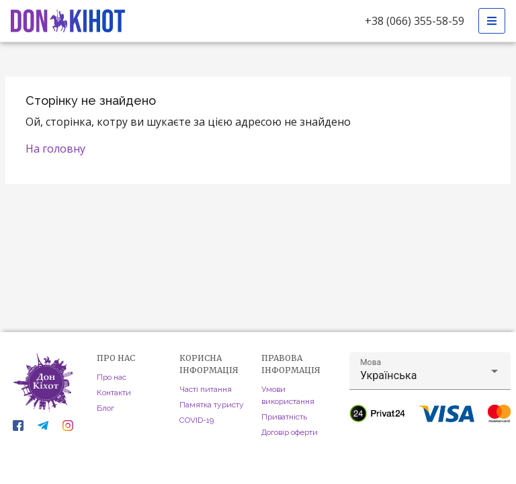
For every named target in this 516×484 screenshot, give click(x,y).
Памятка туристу (211, 404)
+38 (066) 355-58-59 (414, 20)
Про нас (111, 377)
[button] (430, 371)
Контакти (114, 392)
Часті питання (205, 389)
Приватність (284, 416)
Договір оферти (289, 432)
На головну (55, 148)
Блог (105, 408)
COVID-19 (196, 420)
